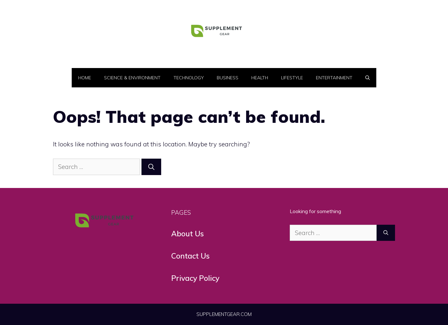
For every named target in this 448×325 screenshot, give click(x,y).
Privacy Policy (195, 278)
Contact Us (190, 256)
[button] (367, 77)
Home (84, 78)
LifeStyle (292, 78)
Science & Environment (132, 78)
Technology (188, 78)
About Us (187, 233)
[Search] (151, 167)
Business (227, 78)
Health (259, 78)
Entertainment (334, 78)
